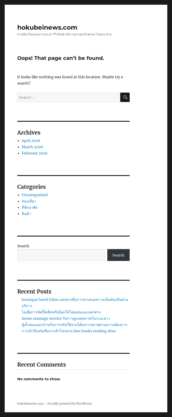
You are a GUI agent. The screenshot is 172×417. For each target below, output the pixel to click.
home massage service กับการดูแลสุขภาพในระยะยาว (66, 318)
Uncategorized (35, 195)
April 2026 (31, 140)
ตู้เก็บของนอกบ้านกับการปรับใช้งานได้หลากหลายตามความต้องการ (74, 324)
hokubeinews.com (47, 27)
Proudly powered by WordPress (69, 404)
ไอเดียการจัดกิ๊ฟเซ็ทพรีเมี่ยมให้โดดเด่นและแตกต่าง (61, 312)
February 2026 (35, 153)
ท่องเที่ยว (29, 201)
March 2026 (32, 147)
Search (23, 246)
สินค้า (26, 213)
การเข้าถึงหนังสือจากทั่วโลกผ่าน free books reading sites (69, 331)
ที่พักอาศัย (29, 207)
